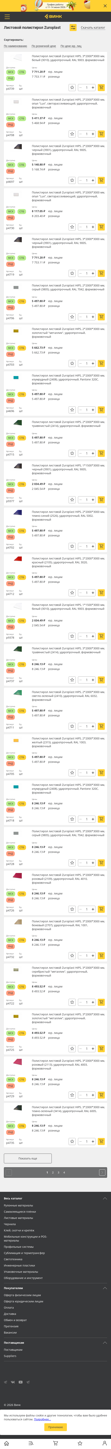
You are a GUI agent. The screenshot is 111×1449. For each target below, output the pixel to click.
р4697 (10, 181)
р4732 (10, 957)
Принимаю (55, 1427)
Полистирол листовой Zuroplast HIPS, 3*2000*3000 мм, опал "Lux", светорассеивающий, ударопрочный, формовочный (68, 196)
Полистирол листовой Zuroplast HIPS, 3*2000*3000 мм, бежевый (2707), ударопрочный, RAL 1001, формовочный (68, 925)
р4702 (10, 547)
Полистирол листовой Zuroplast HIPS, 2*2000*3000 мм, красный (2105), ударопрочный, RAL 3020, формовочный (68, 562)
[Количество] (86, 87)
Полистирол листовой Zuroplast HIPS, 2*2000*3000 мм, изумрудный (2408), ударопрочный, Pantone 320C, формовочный (68, 379)
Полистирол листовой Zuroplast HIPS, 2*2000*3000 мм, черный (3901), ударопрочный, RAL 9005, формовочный (68, 150)
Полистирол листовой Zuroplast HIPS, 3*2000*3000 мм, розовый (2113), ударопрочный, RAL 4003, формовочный (68, 1064)
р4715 (10, 454)
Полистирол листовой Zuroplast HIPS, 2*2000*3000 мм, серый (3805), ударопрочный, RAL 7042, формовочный (68, 287)
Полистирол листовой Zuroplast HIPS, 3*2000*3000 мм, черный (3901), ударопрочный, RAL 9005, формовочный (68, 243)
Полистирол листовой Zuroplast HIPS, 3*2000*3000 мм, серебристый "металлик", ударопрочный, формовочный (68, 971)
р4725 (10, 1050)
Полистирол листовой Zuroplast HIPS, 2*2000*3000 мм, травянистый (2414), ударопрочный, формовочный (68, 424)
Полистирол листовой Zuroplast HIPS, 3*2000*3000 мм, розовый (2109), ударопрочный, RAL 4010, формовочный (68, 878)
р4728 (10, 864)
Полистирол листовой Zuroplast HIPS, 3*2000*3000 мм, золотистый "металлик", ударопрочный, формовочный (68, 1018)
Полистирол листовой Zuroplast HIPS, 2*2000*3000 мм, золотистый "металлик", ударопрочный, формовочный (68, 333)
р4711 (10, 727)
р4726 (10, 910)
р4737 (10, 681)
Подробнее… (42, 1419)
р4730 (10, 228)
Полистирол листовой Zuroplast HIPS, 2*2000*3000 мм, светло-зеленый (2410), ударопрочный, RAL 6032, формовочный (68, 696)
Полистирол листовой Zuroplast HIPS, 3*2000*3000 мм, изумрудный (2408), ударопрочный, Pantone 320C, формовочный (68, 788)
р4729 (10, 1096)
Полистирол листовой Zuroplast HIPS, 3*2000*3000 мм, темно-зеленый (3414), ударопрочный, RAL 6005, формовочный (68, 1111)
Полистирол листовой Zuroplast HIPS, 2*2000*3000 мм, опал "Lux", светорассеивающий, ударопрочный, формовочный (68, 103)
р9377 (10, 501)
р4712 (10, 594)
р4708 (10, 135)
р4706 (10, 318)
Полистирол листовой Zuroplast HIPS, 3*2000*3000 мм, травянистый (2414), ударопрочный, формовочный (68, 650)
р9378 (10, 637)
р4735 (10, 1143)
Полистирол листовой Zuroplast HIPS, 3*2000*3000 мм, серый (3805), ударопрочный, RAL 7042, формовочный (68, 833)
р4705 (10, 774)
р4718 (10, 820)
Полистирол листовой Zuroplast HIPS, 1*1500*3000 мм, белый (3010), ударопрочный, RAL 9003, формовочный (68, 607)
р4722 (10, 1003)
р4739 (10, 88)
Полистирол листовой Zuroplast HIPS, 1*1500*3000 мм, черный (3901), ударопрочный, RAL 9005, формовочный (68, 469)
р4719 (10, 274)
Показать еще (27, 1158)
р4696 (10, 411)
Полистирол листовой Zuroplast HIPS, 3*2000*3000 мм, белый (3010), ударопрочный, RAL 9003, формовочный (68, 58)
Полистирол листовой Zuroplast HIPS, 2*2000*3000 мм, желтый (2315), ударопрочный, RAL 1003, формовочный (68, 742)
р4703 (10, 364)
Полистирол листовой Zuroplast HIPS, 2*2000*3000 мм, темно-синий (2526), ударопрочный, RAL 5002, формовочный (68, 515)
